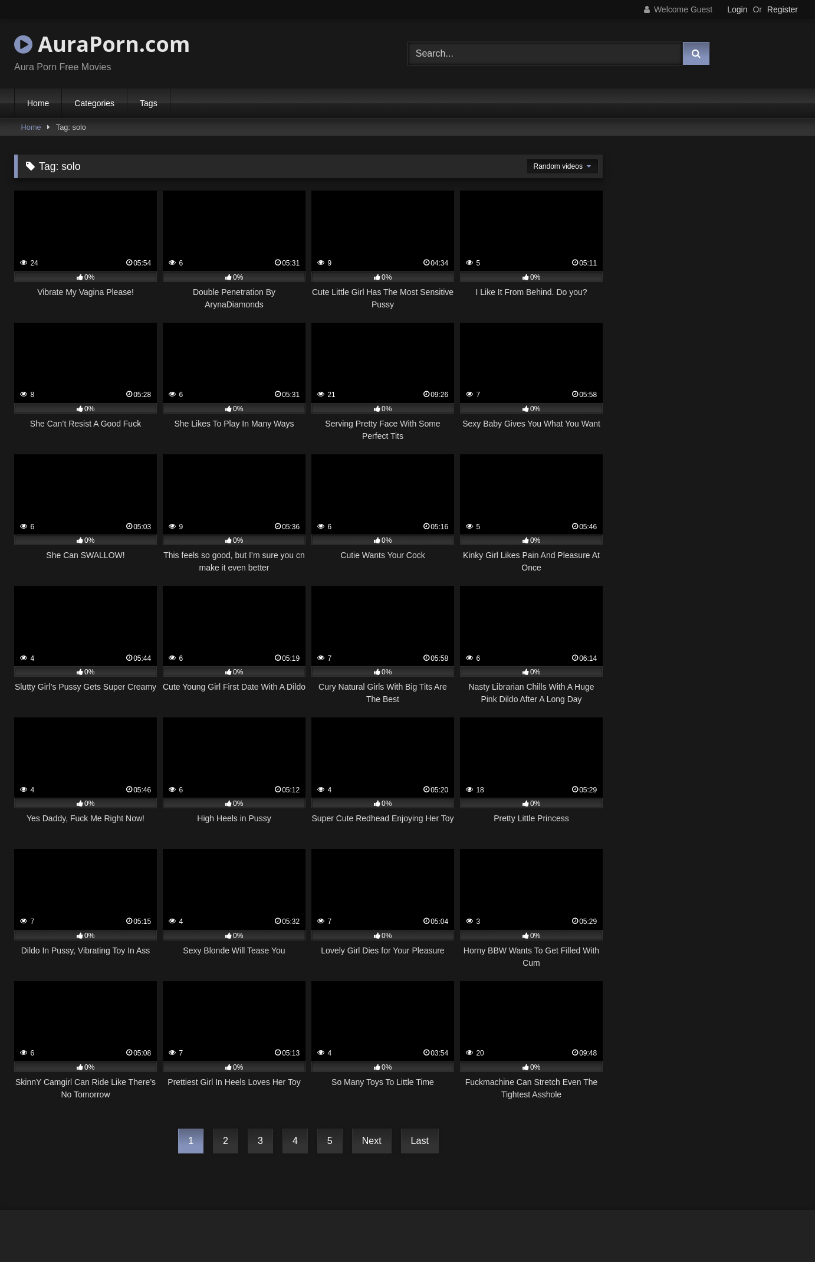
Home (38, 103)
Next (372, 1141)
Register (782, 9)
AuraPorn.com (102, 43)
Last (420, 1141)
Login (737, 9)
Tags (148, 103)
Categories (94, 103)
